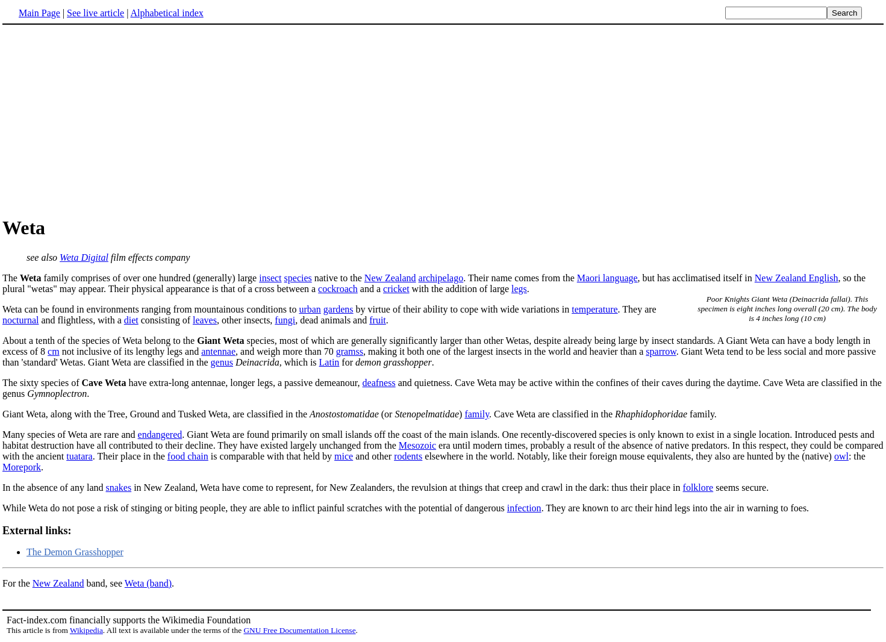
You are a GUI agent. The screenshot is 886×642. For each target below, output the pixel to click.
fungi (285, 320)
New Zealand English (796, 278)
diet (131, 320)
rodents (408, 456)
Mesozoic (417, 445)
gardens (338, 309)
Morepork (21, 467)
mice (343, 456)
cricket (396, 289)
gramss (349, 351)
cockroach (338, 289)
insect (270, 278)
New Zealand (390, 278)
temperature (594, 309)
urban (309, 309)
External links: (37, 531)
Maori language (607, 278)
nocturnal (20, 320)
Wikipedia (86, 630)
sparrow (661, 351)
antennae (218, 351)
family (476, 414)
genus (222, 362)
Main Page (39, 13)
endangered (160, 434)
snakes (118, 487)
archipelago (441, 278)
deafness (379, 383)
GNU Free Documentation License (299, 630)
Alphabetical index (166, 13)
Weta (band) (148, 583)
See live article (95, 13)
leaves (205, 320)
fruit (377, 320)
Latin (329, 362)
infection (524, 508)
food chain (187, 456)
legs (519, 289)
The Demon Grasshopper (75, 552)
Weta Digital (84, 257)
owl (841, 456)
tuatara (79, 456)
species (298, 278)
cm (54, 351)
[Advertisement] (103, 120)
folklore (698, 487)
